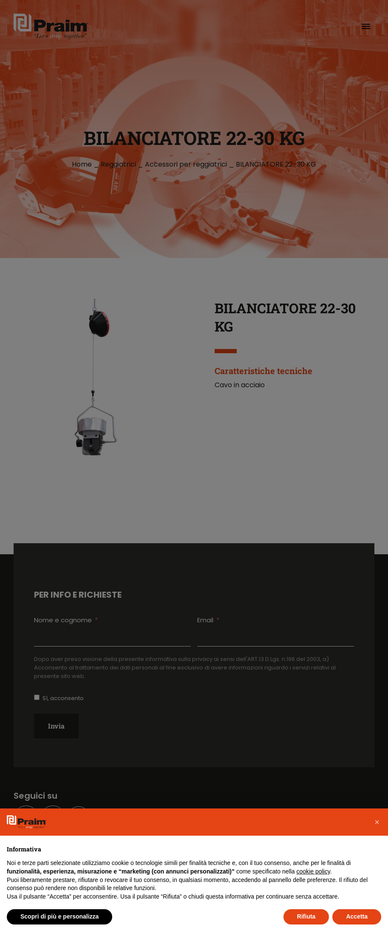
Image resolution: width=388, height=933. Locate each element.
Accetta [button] (357, 916)
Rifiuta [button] (306, 916)
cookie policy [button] (313, 871)
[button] (377, 822)
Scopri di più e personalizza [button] (59, 916)
